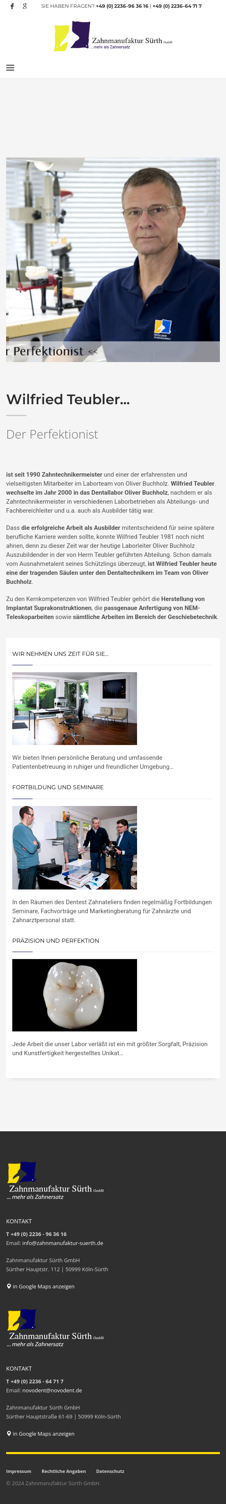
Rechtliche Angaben (64, 1471)
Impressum (18, 1471)
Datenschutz (110, 1471)
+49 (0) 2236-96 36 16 (122, 6)
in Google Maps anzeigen (40, 1286)
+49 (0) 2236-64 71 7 (177, 6)
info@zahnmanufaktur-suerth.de (62, 1243)
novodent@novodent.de (52, 1390)
